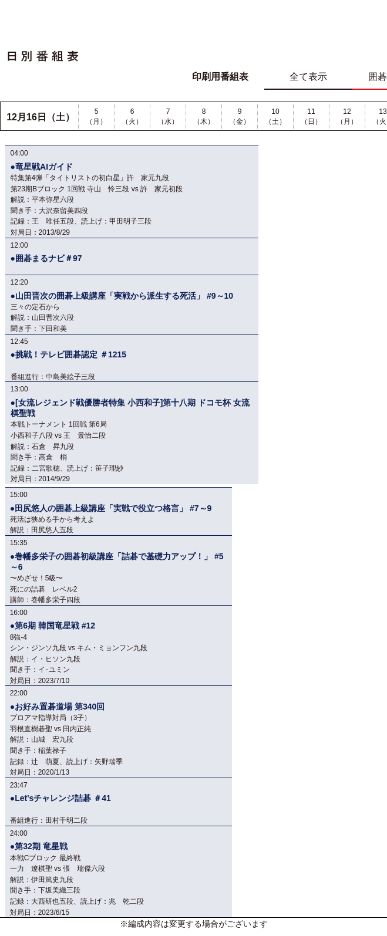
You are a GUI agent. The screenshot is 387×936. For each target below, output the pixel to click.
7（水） (168, 116)
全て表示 (308, 77)
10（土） (275, 116)
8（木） (203, 116)
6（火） (132, 116)
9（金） (239, 116)
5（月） (96, 116)
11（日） (311, 116)
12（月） (347, 116)
